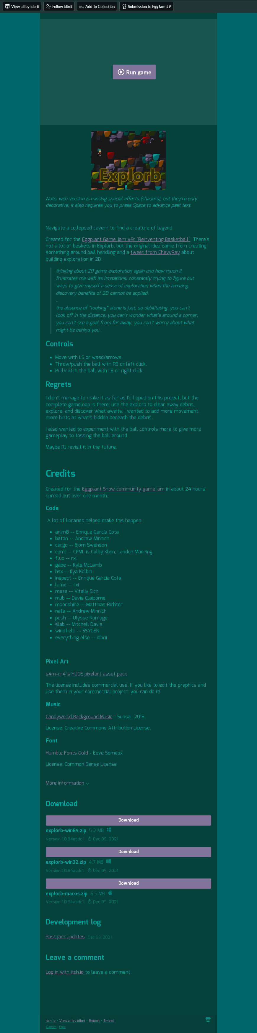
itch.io (51, 1020)
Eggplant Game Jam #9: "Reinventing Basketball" (136, 239)
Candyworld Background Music (79, 717)
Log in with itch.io (65, 972)
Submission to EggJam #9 (146, 6)
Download (128, 820)
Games (51, 1026)
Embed (108, 1020)
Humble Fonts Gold (67, 753)
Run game (134, 72)
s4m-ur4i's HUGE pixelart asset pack (86, 674)
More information (67, 783)
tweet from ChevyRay (155, 252)
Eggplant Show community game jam (123, 489)
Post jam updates (65, 937)
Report (94, 1020)
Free (62, 1026)
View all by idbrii (72, 1020)
